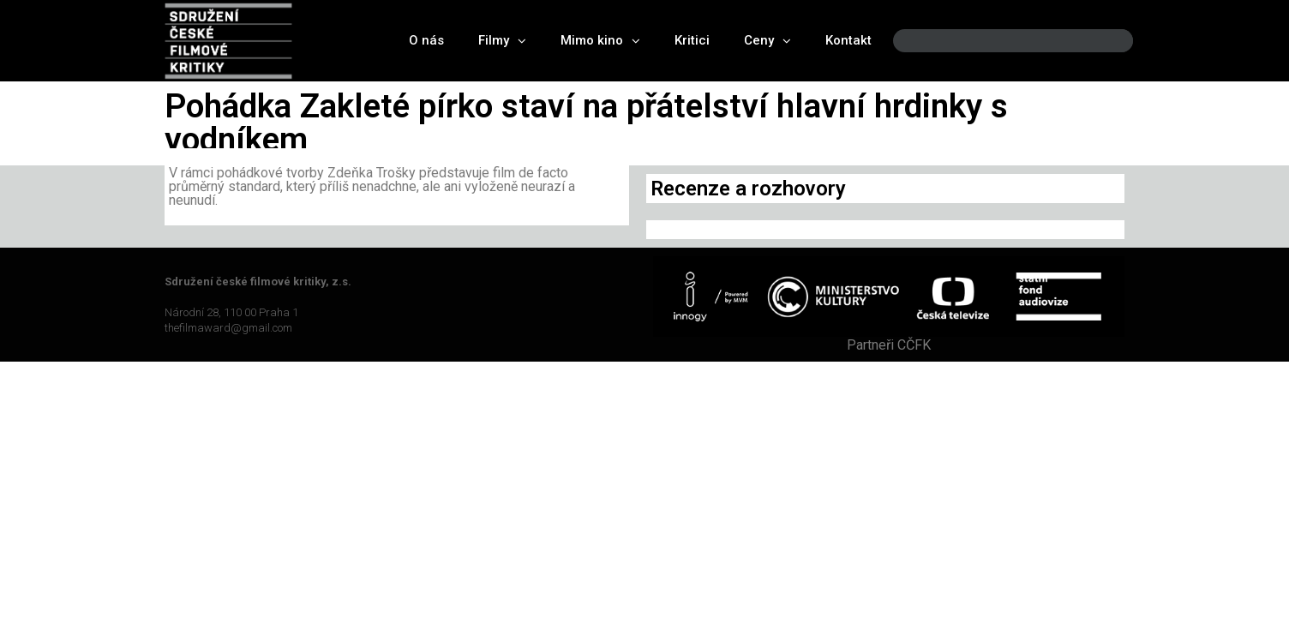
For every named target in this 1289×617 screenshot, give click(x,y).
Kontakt (848, 40)
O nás (426, 40)
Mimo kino (600, 41)
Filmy (502, 41)
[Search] (1105, 40)
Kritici (692, 40)
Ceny (767, 41)
